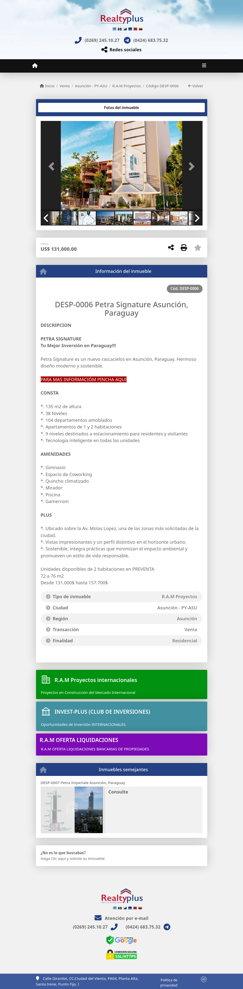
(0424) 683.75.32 (150, 40)
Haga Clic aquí (53, 858)
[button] (53, 166)
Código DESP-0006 (162, 85)
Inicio (47, 85)
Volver (195, 85)
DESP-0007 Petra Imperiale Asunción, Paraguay (83, 782)
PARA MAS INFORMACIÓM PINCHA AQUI (84, 379)
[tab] (59, 107)
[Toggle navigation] (204, 66)
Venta (65, 85)
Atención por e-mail (121, 918)
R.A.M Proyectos (126, 85)
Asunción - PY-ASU (91, 85)
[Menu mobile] (34, 65)
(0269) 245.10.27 (102, 40)
